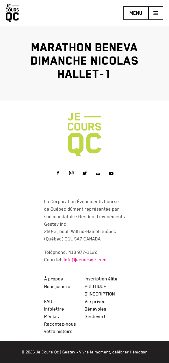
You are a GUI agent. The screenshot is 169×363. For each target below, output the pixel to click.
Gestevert (95, 316)
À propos (53, 278)
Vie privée (95, 301)
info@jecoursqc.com (85, 259)
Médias (51, 316)
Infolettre (54, 308)
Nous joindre (57, 286)
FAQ (48, 301)
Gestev (68, 352)
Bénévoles (95, 308)
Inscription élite (101, 278)
